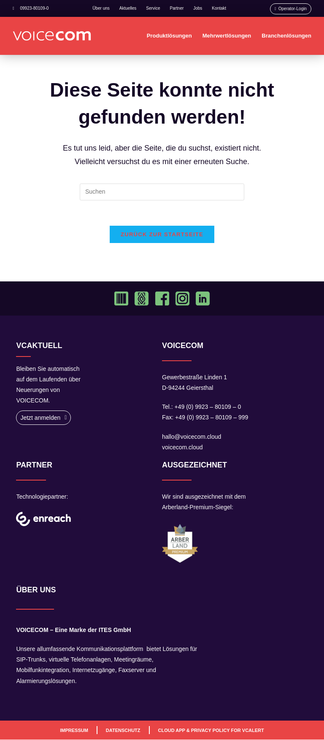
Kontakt (219, 8)
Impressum (74, 730)
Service (153, 8)
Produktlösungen (169, 35)
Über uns (101, 8)
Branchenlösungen (286, 35)
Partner (177, 8)
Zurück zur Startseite (162, 235)
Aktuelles (128, 8)
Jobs (197, 8)
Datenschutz (123, 730)
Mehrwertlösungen (226, 35)
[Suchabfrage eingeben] (162, 192)
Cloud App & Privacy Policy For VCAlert (211, 730)
